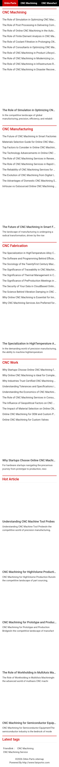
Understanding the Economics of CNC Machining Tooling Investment (29, 392)
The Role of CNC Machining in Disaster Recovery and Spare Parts (29, 69)
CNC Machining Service (15, 752)
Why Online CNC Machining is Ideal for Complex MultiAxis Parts (29, 375)
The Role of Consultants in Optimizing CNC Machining (29, 47)
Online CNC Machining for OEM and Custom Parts (29, 414)
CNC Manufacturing (17, 129)
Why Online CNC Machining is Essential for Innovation (29, 297)
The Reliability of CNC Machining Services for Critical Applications (29, 169)
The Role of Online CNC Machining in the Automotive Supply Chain (29, 30)
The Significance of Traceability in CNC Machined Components (29, 269)
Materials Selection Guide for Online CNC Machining (29, 142)
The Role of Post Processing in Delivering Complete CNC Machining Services (29, 25)
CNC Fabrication (15, 246)
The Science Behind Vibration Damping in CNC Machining (29, 292)
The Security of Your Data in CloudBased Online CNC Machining (29, 286)
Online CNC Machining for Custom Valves (25, 420)
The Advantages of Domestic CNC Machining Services (29, 181)
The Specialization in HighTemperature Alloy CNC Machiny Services (29, 253)
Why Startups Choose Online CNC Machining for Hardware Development (29, 370)
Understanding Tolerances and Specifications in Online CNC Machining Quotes (29, 386)
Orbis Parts (10, 3)
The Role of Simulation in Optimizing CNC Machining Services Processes (29, 19)
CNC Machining (29, 3)
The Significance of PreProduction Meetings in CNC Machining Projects (29, 281)
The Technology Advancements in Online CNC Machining (29, 153)
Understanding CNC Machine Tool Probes (28, 521)
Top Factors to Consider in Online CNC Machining (29, 147)
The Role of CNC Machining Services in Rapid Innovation (29, 164)
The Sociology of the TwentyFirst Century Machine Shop (29, 264)
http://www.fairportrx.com (36, 762)
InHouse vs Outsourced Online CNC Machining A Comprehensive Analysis (29, 186)
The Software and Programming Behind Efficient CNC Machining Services (29, 258)
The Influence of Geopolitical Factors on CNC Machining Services (29, 403)
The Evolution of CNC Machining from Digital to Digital (29, 175)
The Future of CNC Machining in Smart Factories (29, 136)
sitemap (39, 759)
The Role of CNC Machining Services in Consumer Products (29, 397)
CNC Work (10, 362)
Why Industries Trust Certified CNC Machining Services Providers (29, 381)
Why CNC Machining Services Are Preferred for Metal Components (29, 303)
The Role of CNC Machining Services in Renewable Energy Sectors (29, 158)
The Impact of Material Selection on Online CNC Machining (29, 408)
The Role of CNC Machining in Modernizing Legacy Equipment (29, 58)
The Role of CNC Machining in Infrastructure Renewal (29, 64)
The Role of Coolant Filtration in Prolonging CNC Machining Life (29, 42)
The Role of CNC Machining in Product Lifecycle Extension (29, 53)
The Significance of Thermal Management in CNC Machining (29, 275)
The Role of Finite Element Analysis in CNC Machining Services (29, 36)
